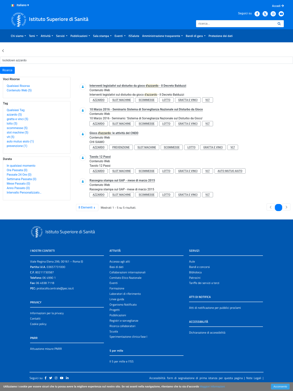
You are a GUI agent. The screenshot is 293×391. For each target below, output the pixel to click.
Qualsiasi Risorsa (18, 86)
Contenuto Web (19, 90)
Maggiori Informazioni (212, 386)
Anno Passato (18, 188)
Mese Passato (18, 183)
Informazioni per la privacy (47, 313)
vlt (10, 137)
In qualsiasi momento (21, 165)
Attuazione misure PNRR (46, 348)
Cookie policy (38, 324)
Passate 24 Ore (19, 174)
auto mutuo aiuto (20, 141)
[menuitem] (18, 36)
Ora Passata (17, 170)
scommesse (17, 128)
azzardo (14, 114)
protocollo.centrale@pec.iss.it (55, 288)
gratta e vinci (17, 119)
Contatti (35, 318)
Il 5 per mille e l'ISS (122, 361)
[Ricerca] (235, 23)
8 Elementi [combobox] (88, 207)
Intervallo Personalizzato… (24, 192)
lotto (12, 123)
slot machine (17, 132)
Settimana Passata (21, 179)
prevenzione (17, 146)
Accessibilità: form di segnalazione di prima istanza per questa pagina (196, 378)
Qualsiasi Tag (15, 110)
